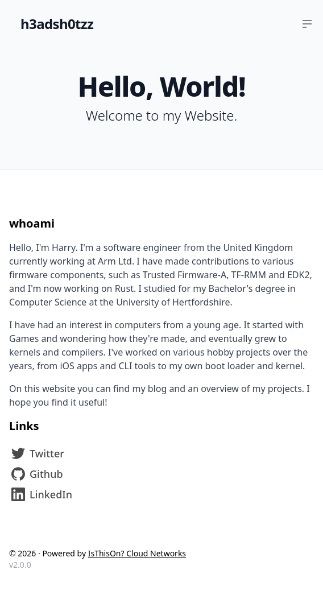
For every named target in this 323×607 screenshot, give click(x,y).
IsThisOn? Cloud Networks (137, 553)
